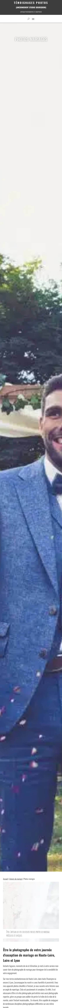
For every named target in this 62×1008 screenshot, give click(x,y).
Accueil (5, 878)
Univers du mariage (15, 878)
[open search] (29, 19)
